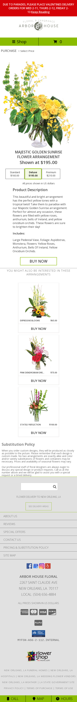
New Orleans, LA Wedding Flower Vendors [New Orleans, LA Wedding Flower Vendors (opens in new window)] (47, 676)
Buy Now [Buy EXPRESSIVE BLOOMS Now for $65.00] (38, 328)
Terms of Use (64, 688)
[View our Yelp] (48, 568)
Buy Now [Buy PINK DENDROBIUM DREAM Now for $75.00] (38, 380)
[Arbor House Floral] (38, 32)
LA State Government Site (57, 682)
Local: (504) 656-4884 (38, 594)
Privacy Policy (14, 688)
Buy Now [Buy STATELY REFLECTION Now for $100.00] (38, 433)
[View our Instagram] (41, 568)
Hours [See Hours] (64, 698)
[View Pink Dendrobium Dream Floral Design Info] (38, 353)
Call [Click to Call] (13, 698)
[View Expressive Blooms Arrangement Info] (38, 301)
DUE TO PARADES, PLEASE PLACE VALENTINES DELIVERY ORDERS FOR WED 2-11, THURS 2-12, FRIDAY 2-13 (38, 8)
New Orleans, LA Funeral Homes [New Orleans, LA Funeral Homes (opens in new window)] (26, 670)
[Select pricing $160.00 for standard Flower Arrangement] (15, 174)
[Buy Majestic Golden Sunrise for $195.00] (38, 261)
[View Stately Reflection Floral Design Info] (38, 405)
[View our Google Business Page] (35, 568)
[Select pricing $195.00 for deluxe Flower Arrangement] (33, 174)
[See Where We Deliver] (39, 506)
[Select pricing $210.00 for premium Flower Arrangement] (51, 174)
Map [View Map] (38, 698)
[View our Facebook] (29, 568)
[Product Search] (39, 486)
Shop (19, 41)
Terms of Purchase (39, 688)
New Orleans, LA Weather (19, 682)
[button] (38, 633)
